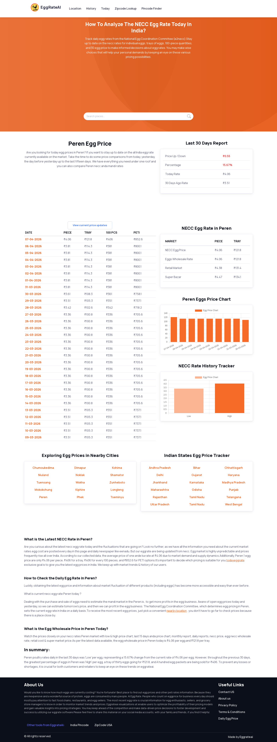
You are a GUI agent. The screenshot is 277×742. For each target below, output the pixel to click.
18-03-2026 (33, 376)
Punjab (233, 490)
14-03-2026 (33, 403)
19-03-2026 (33, 369)
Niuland (43, 475)
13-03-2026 (33, 410)
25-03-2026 (33, 328)
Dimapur (80, 468)
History (91, 8)
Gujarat (196, 475)
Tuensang (43, 482)
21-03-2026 (33, 355)
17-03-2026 (33, 383)
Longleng (117, 490)
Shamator (117, 475)
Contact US (226, 692)
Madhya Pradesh (233, 482)
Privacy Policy (227, 705)
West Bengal (233, 504)
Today (105, 8)
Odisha (197, 490)
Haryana (234, 475)
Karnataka (197, 482)
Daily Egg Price (228, 718)
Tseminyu (117, 497)
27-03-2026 (33, 314)
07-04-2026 (33, 239)
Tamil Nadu (196, 497)
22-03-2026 (33, 349)
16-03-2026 (33, 389)
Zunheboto (117, 482)
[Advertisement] (138, 87)
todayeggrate (235, 560)
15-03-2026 (33, 396)
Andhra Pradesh (160, 468)
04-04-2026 (33, 260)
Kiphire (80, 490)
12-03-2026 (33, 417)
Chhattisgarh (234, 468)
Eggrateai (246, 737)
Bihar (196, 468)
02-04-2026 (33, 273)
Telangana (233, 497)
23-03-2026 (33, 342)
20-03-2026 (33, 362)
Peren (43, 497)
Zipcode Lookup (126, 8)
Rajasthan (160, 497)
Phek (80, 497)
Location (75, 8)
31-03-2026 (33, 287)
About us (224, 698)
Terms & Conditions (231, 712)
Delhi (160, 475)
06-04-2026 (33, 246)
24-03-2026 (33, 335)
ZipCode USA (103, 725)
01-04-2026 (33, 280)
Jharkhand (160, 482)
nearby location (177, 611)
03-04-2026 (33, 266)
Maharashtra (160, 490)
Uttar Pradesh (159, 504)
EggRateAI (45, 7)
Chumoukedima (43, 468)
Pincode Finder (152, 8)
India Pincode (79, 725)
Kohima (117, 468)
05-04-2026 (33, 253)
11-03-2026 (32, 424)
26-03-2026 (33, 321)
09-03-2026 (33, 437)
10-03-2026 (33, 430)
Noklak (80, 475)
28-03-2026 (33, 308)
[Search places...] (138, 116)
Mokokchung (43, 490)
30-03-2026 (33, 294)
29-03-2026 (33, 301)
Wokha (80, 482)
